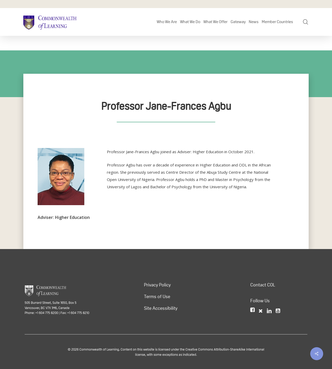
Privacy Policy (157, 284)
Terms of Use (157, 296)
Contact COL (262, 284)
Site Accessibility (160, 308)
